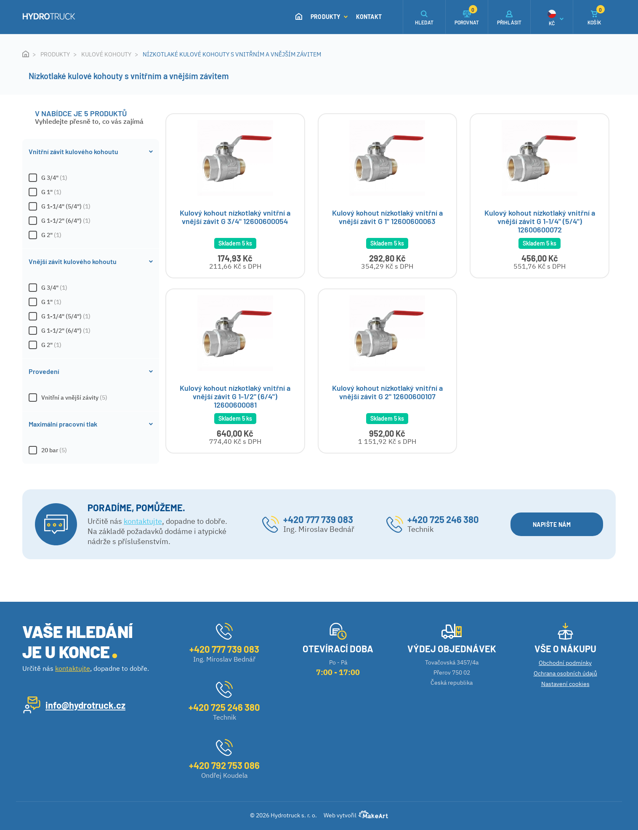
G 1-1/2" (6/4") (91, 220)
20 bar (91, 450)
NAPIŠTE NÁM (556, 524)
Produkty (329, 16)
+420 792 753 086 (224, 765)
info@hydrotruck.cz (85, 705)
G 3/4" (91, 177)
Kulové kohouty (106, 54)
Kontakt (369, 16)
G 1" (91, 192)
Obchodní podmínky (565, 663)
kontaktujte (143, 521)
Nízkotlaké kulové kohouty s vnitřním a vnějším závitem (232, 54)
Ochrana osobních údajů (565, 673)
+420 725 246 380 (443, 520)
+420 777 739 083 (318, 520)
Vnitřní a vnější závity (91, 397)
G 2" (91, 235)
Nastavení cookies (565, 684)
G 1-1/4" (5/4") (91, 206)
